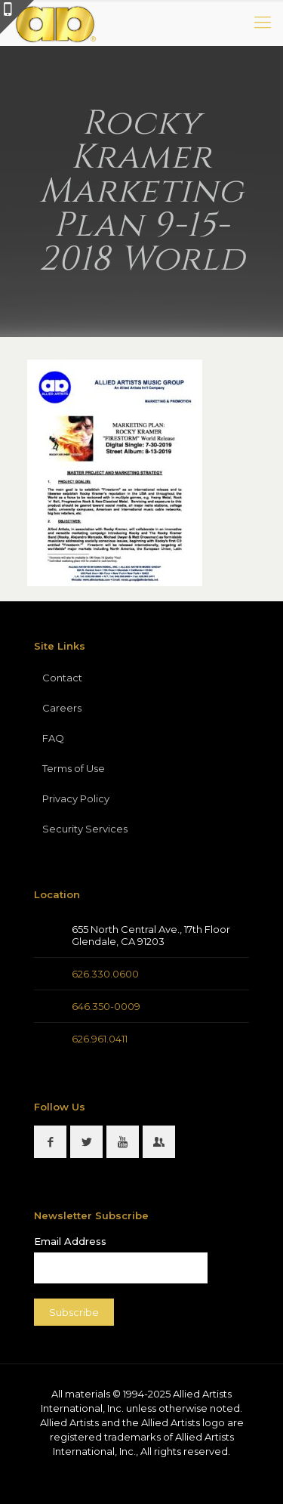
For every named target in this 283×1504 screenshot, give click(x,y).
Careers (62, 708)
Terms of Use (73, 768)
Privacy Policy (75, 798)
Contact (62, 678)
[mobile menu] (262, 23)
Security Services (85, 829)
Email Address (70, 1241)
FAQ (53, 738)
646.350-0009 (106, 1006)
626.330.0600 (105, 974)
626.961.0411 (100, 1039)
